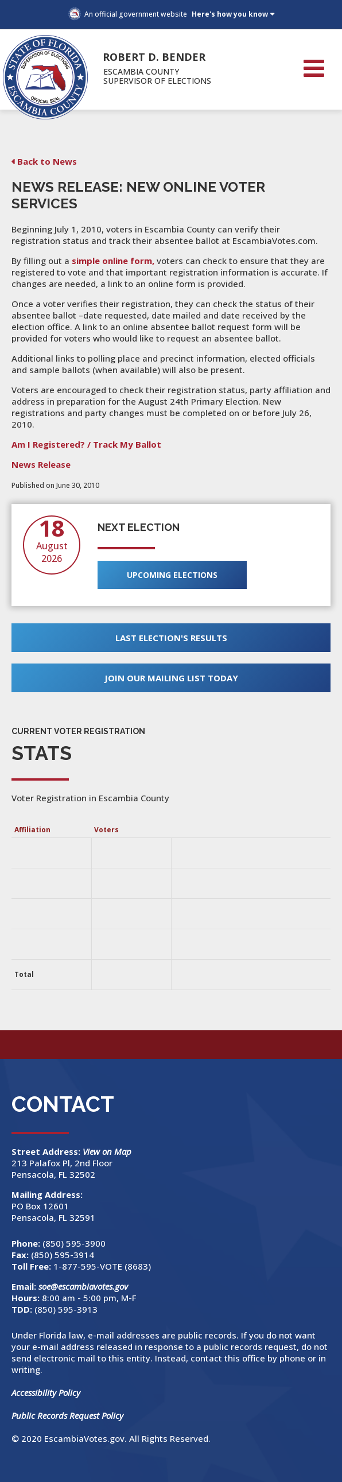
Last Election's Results (171, 637)
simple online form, (113, 260)
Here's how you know (230, 14)
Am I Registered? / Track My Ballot (86, 444)
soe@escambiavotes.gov (83, 1286)
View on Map (108, 1151)
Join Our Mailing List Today (171, 678)
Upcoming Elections (172, 574)
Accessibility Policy (45, 1392)
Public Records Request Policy (67, 1415)
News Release (41, 464)
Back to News (47, 161)
